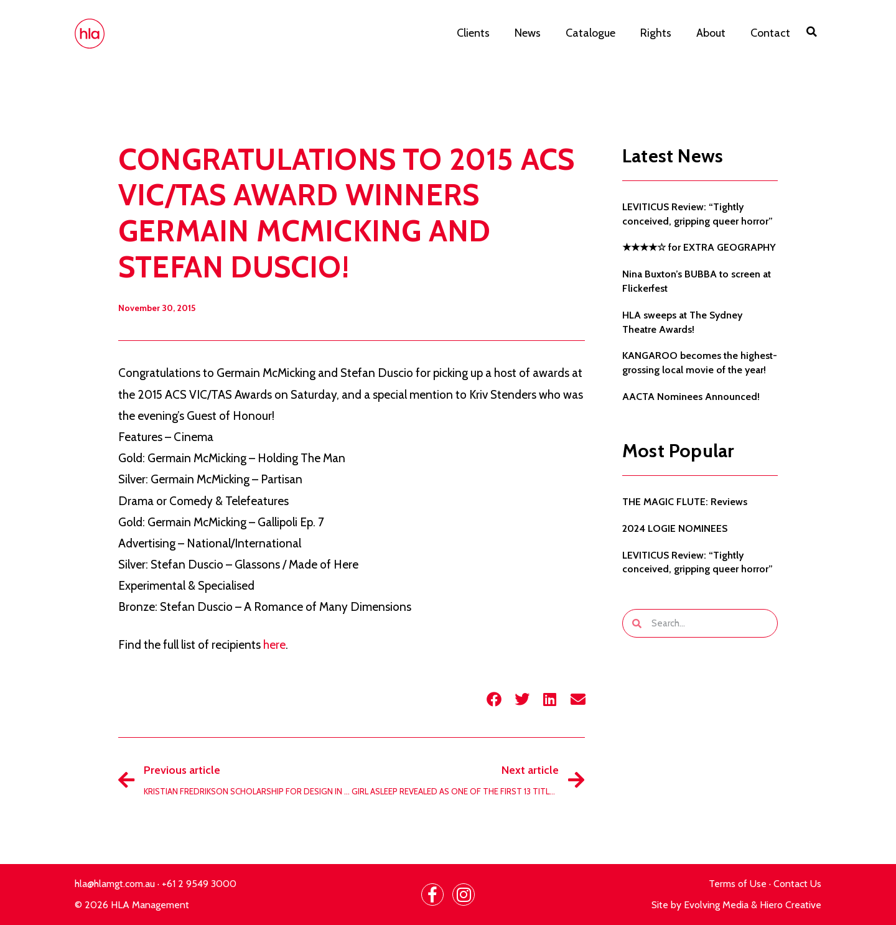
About (711, 33)
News (528, 33)
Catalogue (590, 33)
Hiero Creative (790, 905)
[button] (812, 31)
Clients (473, 33)
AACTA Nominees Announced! (691, 396)
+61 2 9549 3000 (199, 884)
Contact (770, 33)
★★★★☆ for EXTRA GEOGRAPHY (699, 247)
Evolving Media (716, 905)
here (274, 645)
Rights (655, 33)
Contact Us (797, 884)
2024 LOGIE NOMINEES (674, 528)
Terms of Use (738, 884)
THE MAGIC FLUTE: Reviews (684, 502)
